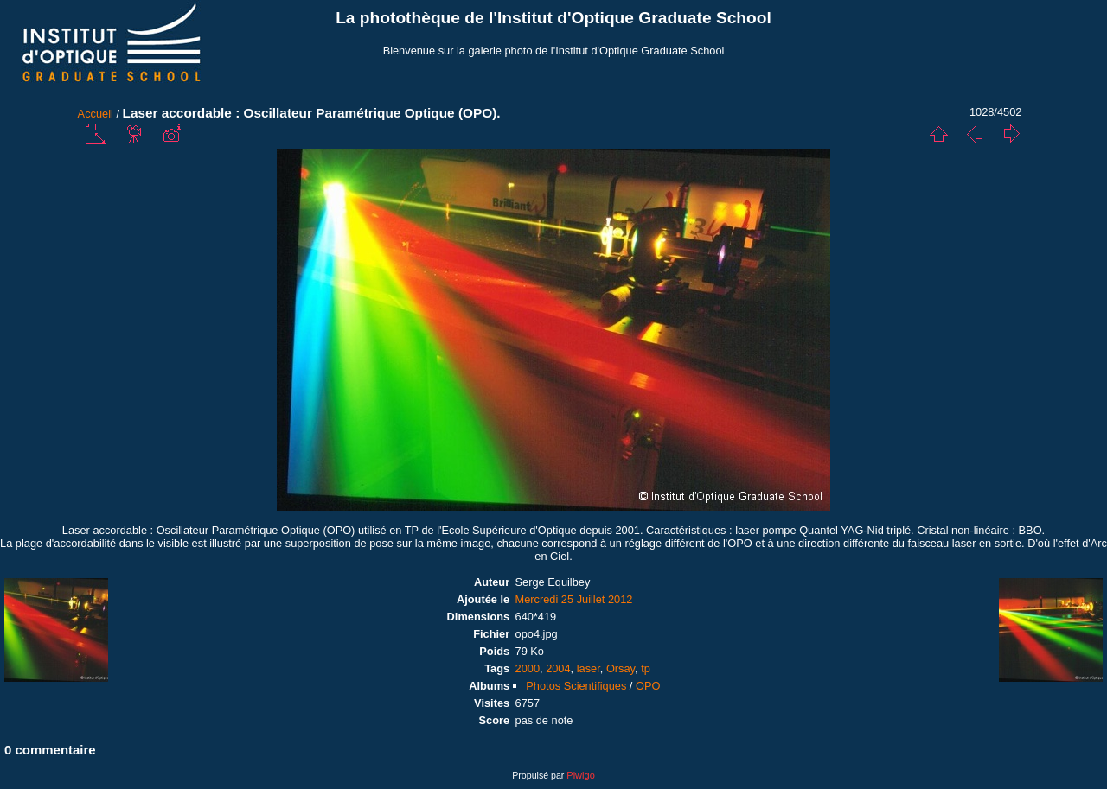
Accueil (95, 113)
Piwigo (580, 775)
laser (588, 668)
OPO (648, 685)
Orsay (620, 668)
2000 (527, 668)
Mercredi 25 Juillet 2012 (574, 599)
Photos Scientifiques (576, 685)
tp (645, 668)
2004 (558, 668)
